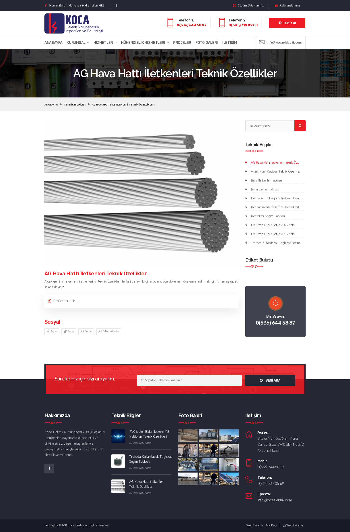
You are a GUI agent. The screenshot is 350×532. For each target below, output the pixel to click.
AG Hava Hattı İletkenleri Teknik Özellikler (123, 104)
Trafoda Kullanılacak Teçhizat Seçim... (276, 243)
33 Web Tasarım (293, 525)
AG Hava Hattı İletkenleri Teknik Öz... (275, 163)
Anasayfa (53, 42)
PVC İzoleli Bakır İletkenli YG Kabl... (273, 234)
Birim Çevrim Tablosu (265, 189)
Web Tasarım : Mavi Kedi (261, 525)
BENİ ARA (270, 380)
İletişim (229, 42)
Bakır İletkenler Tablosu (266, 180)
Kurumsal (76, 42)
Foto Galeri (207, 42)
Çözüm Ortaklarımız (248, 5)
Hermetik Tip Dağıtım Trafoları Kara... (275, 198)
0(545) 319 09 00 (243, 25)
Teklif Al (287, 23)
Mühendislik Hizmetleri (143, 42)
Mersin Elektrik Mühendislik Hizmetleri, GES (74, 5)
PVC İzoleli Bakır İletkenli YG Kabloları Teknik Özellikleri (149, 434)
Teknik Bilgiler (74, 104)
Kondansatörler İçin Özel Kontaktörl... (275, 207)
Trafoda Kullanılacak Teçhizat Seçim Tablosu (150, 459)
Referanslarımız (287, 5)
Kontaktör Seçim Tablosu (268, 216)
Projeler (182, 42)
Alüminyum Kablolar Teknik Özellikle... (275, 172)
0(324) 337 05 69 (271, 483)
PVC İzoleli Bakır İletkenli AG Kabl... (273, 225)
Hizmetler (103, 42)
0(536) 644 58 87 (191, 25)
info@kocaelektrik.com (284, 42)
